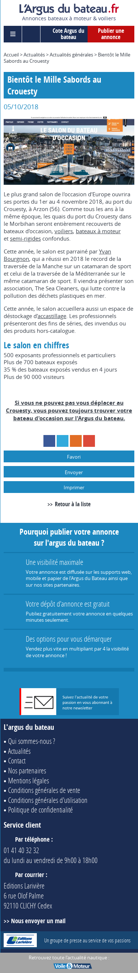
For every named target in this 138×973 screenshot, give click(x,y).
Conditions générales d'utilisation (48, 800)
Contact (16, 760)
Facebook (49, 441)
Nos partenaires (27, 770)
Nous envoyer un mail (38, 921)
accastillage (52, 316)
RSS (76, 441)
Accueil (11, 54)
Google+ (89, 441)
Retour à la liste (73, 504)
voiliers (63, 231)
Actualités (34, 54)
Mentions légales (28, 780)
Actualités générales (71, 54)
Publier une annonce (111, 34)
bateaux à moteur (98, 231)
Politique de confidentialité (40, 809)
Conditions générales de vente (44, 790)
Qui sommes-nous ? (31, 741)
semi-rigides (25, 238)
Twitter (62, 441)
